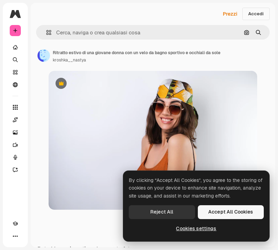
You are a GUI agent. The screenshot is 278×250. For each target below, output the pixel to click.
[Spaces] (15, 119)
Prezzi (230, 14)
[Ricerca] (15, 59)
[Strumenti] (15, 107)
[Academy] (15, 223)
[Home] (15, 47)
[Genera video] (15, 144)
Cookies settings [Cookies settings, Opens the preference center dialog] (196, 228)
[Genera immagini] (15, 132)
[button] (46, 32)
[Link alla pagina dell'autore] (43, 55)
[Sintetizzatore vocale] (15, 157)
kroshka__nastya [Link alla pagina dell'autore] (69, 60)
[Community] (15, 84)
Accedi (256, 14)
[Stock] (15, 72)
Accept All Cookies (230, 212)
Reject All (161, 212)
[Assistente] (15, 169)
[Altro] (15, 236)
